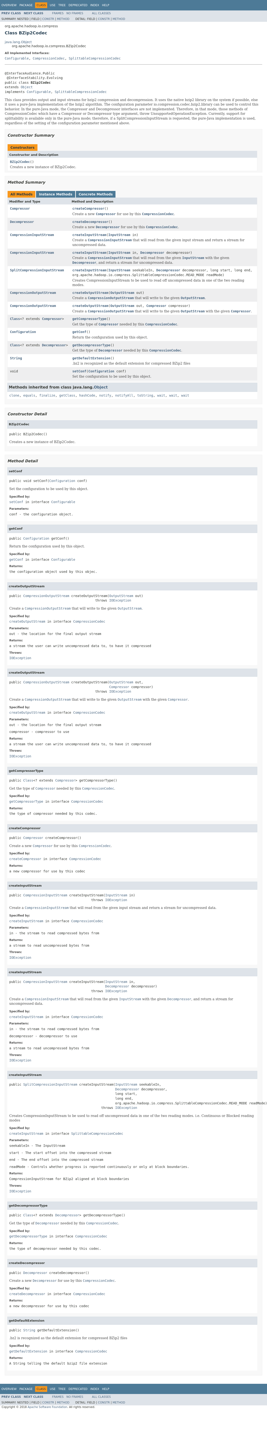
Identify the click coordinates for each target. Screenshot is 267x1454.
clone (14, 395)
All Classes (101, 13)
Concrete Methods (96, 194)
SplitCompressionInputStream (37, 270)
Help (105, 5)
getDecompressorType (91, 345)
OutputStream (122, 293)
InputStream (119, 235)
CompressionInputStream (32, 235)
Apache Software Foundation (47, 1407)
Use (52, 5)
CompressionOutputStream (33, 293)
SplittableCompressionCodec (95, 58)
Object (27, 87)
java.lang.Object (18, 42)
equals (29, 395)
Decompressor (22, 222)
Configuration (23, 332)
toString (145, 395)
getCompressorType (89, 319)
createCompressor (88, 208)
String (16, 358)
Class (15, 319)
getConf (79, 332)
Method (63, 19)
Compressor (20, 208)
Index (94, 5)
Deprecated (78, 5)
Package (25, 5)
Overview (9, 5)
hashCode (87, 395)
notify (105, 395)
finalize (47, 395)
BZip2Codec (20, 162)
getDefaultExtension (91, 358)
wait (161, 395)
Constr (48, 19)
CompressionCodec (49, 58)
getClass (67, 395)
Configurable (17, 58)
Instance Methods (55, 194)
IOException (120, 600)
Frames (58, 13)
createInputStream (89, 235)
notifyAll (124, 395)
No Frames (74, 13)
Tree (62, 5)
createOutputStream (90, 293)
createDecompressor (90, 222)
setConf (79, 371)
